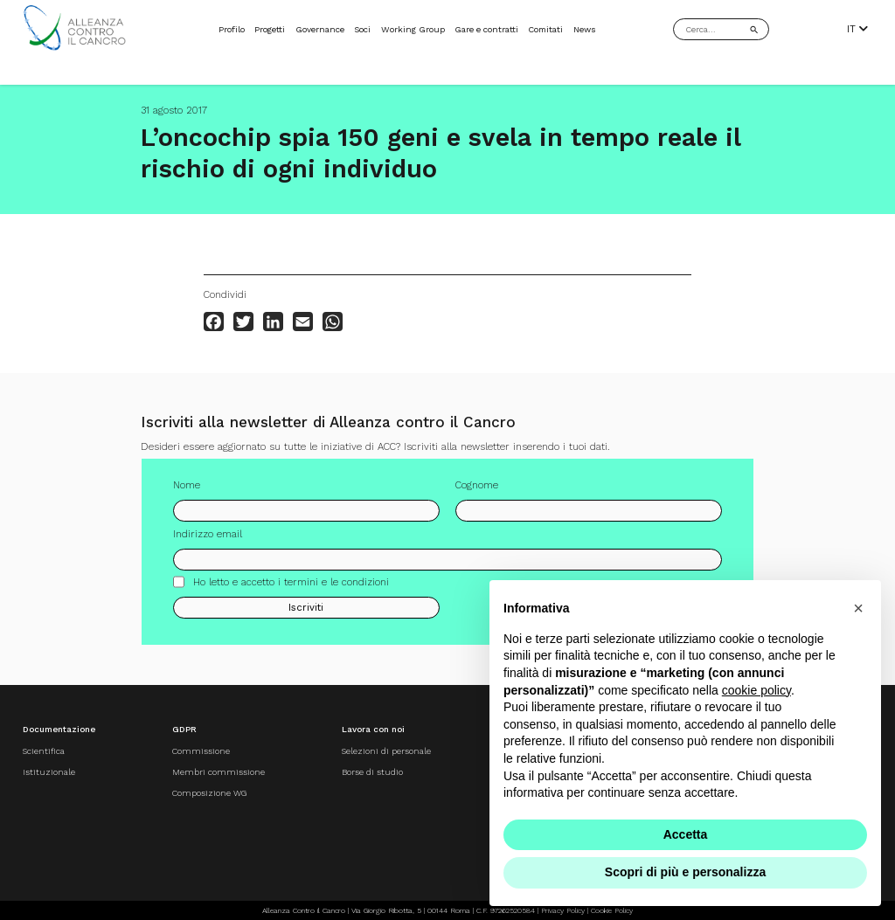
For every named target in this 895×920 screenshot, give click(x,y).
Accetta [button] (685, 834)
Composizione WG (209, 792)
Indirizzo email (207, 534)
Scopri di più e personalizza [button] (685, 872)
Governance (319, 29)
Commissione (201, 751)
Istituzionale (49, 772)
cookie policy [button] (756, 690)
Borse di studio (371, 772)
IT (857, 29)
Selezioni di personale (385, 751)
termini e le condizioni (336, 582)
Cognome (476, 485)
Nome (186, 485)
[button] (858, 608)
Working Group (413, 29)
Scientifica (44, 751)
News (584, 29)
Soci (362, 29)
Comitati (545, 29)
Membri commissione (218, 772)
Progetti (269, 29)
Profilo (232, 29)
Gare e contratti (486, 29)
